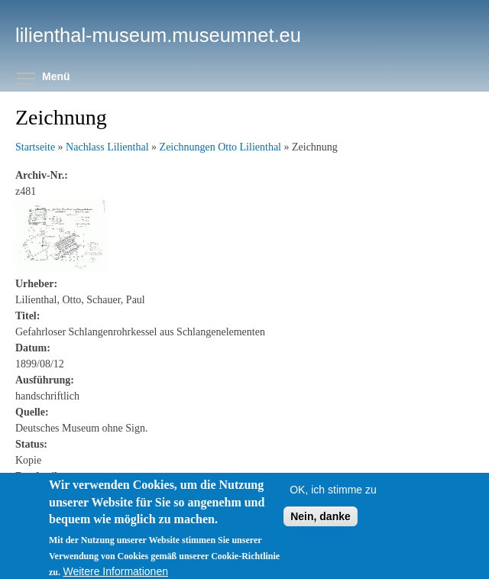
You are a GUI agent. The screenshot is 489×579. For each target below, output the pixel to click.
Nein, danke (320, 522)
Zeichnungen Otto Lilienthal (220, 147)
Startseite (35, 147)
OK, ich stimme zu (333, 496)
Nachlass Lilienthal (107, 147)
